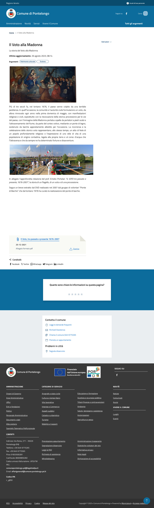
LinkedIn (58, 264)
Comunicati (117, 397)
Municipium (126, 503)
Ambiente (81, 406)
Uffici (8, 402)
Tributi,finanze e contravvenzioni (90, 402)
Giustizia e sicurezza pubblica (89, 397)
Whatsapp (35, 264)
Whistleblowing (48, 458)
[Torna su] (146, 500)
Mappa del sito (49, 503)
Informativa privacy (85, 449)
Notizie (116, 393)
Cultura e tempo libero (51, 397)
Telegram (47, 264)
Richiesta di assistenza (51, 454)
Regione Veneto (12, 3)
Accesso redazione (140, 503)
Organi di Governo (13, 393)
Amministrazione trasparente (89, 441)
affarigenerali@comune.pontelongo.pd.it (29, 471)
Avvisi (115, 402)
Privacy (29, 503)
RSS (8, 503)
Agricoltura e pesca (85, 419)
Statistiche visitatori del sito (89, 445)
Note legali (81, 454)
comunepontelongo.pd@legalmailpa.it (22, 468)
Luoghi (116, 414)
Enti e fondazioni (13, 406)
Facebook (14, 264)
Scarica (74, 248)
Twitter (24, 264)
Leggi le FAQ (47, 449)
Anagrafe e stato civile (51, 393)
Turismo (45, 419)
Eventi (115, 418)
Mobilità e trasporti (50, 424)
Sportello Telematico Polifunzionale (20, 428)
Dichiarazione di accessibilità (89, 458)
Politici (9, 411)
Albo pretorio (11, 424)
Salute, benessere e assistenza (90, 410)
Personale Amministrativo (17, 415)
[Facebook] (123, 13)
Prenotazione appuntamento (53, 441)
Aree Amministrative (14, 397)
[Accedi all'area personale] (135, 3)
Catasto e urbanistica (50, 415)
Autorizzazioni (83, 415)
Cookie (37, 503)
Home (11, 32)
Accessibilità (18, 503)
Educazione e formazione (87, 393)
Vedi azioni (106, 41)
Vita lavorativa (48, 402)
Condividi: (15, 259)
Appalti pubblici (48, 411)
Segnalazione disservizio (52, 445)
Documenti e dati (13, 419)
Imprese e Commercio (50, 406)
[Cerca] (145, 13)
